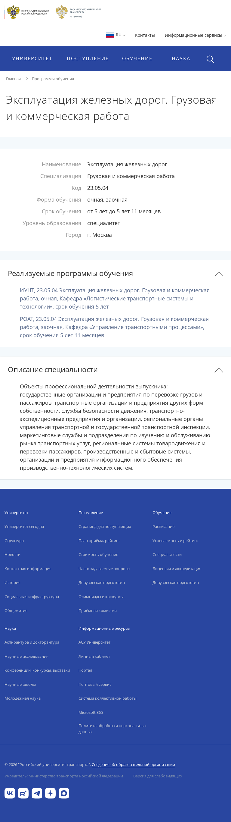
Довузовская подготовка (102, 582)
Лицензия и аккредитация (176, 568)
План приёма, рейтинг (99, 540)
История (12, 582)
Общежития (16, 610)
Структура (14, 540)
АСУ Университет (94, 642)
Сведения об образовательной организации (133, 764)
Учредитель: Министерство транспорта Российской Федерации (64, 776)
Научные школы (20, 684)
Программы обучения (53, 78)
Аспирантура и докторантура (32, 642)
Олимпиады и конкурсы (101, 596)
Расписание (163, 526)
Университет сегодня (24, 526)
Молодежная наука (23, 698)
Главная (13, 78)
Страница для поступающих (105, 526)
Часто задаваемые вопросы (104, 568)
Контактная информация (28, 568)
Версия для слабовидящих (157, 776)
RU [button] (115, 34)
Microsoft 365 (91, 712)
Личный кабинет (94, 656)
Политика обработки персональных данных (112, 728)
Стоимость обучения (98, 554)
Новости (12, 554)
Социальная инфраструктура (32, 596)
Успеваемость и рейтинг (175, 540)
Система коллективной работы (108, 698)
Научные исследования (26, 656)
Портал (85, 670)
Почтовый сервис (95, 684)
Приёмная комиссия (98, 610)
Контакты (145, 35)
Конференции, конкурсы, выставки (37, 670)
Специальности (167, 554)
